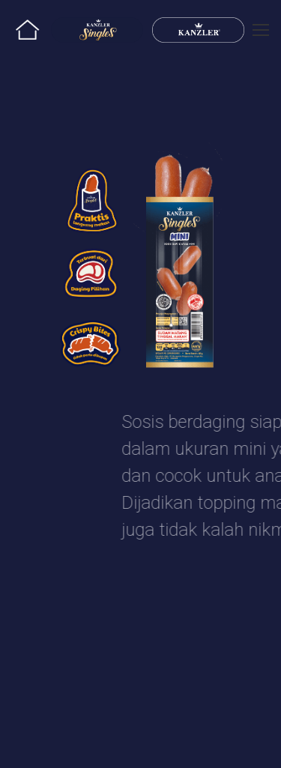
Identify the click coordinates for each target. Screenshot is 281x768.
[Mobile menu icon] (261, 30)
